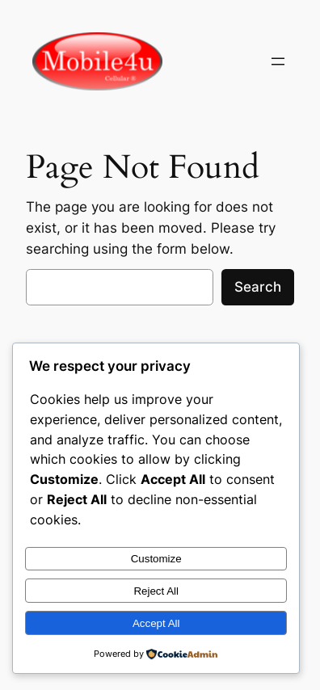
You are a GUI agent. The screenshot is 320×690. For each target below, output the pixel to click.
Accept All (156, 623)
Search (257, 287)
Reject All (156, 591)
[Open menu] (278, 61)
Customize (156, 559)
